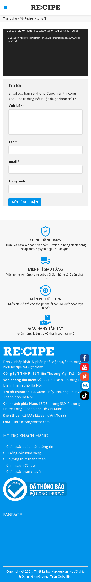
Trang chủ (10, 18)
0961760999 (56, 415)
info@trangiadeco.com (32, 422)
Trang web (16, 181)
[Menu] (5, 7)
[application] (45, 52)
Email (13, 162)
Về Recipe (26, 18)
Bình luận (16, 106)
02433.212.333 (33, 415)
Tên (12, 142)
